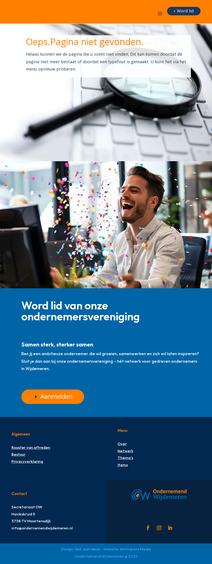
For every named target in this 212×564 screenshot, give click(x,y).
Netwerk (125, 450)
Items (123, 464)
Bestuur (18, 454)
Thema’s (125, 457)
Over (122, 443)
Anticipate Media (135, 549)
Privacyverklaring (27, 461)
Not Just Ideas (87, 549)
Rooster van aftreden (30, 447)
